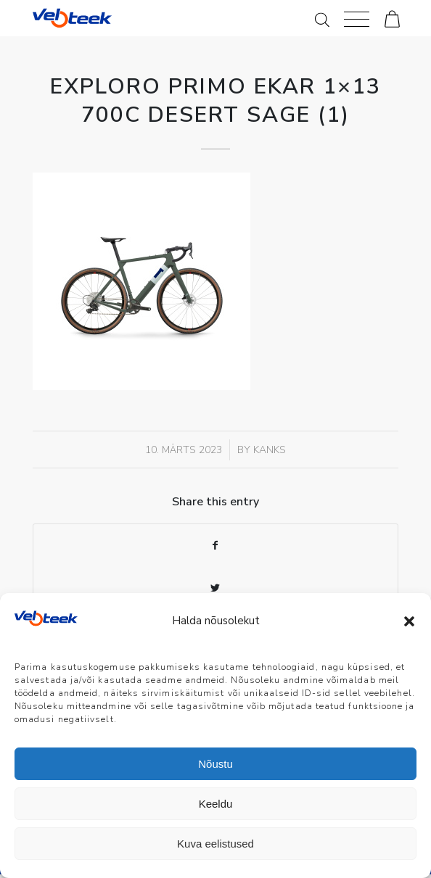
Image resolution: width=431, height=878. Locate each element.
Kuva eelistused (215, 843)
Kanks (269, 450)
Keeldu (216, 804)
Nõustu (215, 764)
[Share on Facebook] (215, 545)
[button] (409, 621)
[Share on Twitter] (215, 588)
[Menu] (356, 18)
